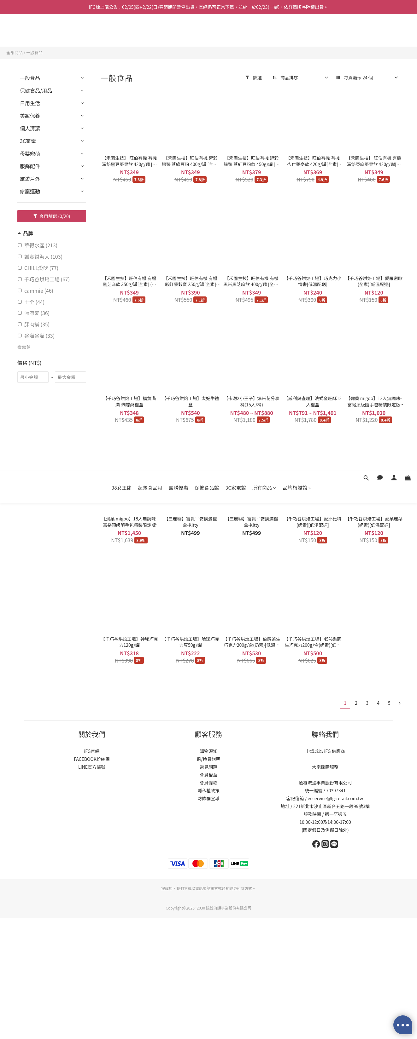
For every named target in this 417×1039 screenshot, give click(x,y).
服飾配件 (30, 166)
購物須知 (208, 751)
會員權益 (208, 775)
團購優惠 (178, 30)
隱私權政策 (208, 790)
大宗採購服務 (325, 767)
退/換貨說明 (208, 759)
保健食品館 (207, 30)
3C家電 (28, 141)
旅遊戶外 (30, 178)
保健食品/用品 (36, 90)
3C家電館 (236, 30)
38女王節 (121, 30)
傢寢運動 (30, 191)
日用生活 (30, 103)
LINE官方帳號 (91, 767)
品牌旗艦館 (297, 30)
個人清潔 (30, 128)
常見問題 (208, 767)
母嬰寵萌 (30, 153)
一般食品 (34, 52)
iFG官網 (91, 751)
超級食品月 (150, 30)
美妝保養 (30, 115)
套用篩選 (51, 216)
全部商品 (14, 52)
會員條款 (208, 782)
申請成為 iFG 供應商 (325, 751)
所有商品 (264, 30)
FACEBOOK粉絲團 (92, 759)
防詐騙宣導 (208, 798)
